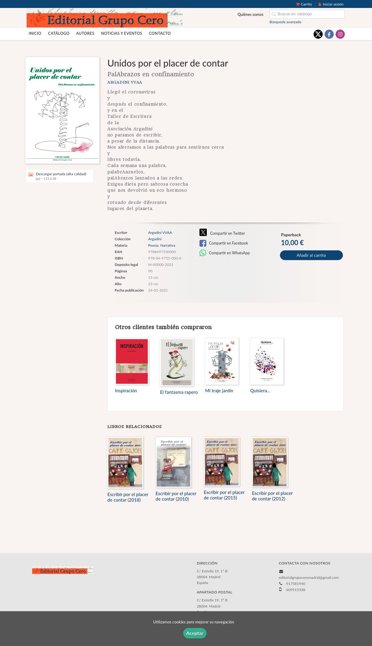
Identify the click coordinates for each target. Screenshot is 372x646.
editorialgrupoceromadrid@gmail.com (309, 577)
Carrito (304, 4)
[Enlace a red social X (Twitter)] (318, 34)
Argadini (155, 239)
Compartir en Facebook (223, 243)
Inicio (35, 33)
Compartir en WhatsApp (224, 253)
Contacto (160, 33)
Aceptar (194, 633)
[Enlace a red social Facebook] (329, 34)
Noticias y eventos (121, 33)
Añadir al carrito (311, 255)
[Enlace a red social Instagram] (340, 34)
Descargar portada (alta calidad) (57, 176)
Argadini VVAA (124, 82)
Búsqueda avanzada (285, 22)
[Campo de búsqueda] (307, 14)
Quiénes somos (251, 14)
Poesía (153, 245)
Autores (85, 33)
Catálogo (58, 33)
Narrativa (167, 245)
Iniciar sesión (331, 4)
